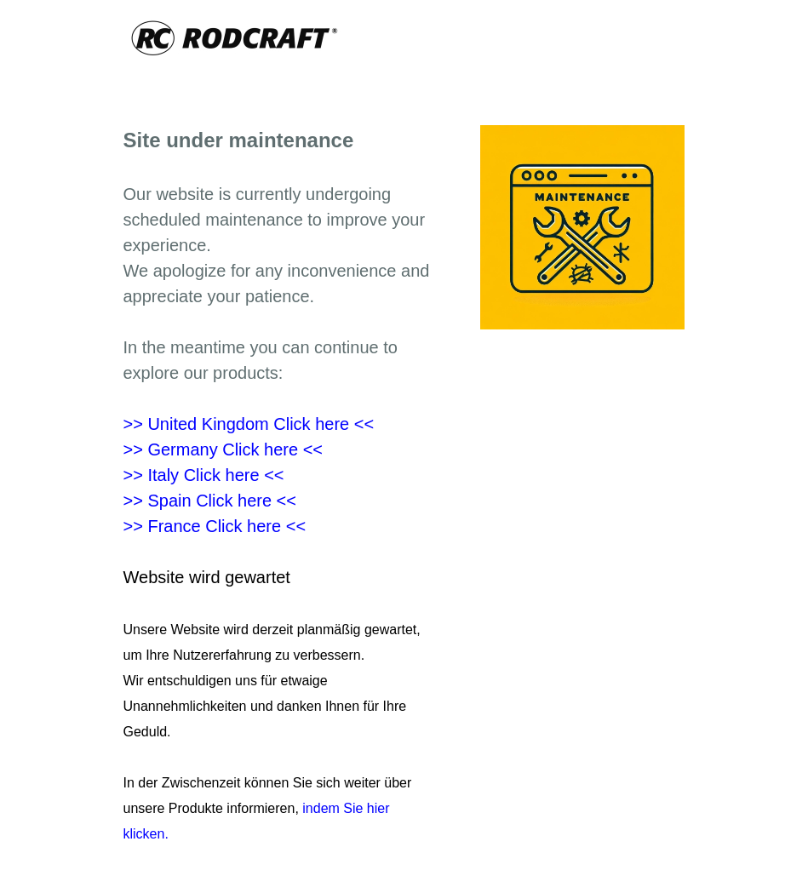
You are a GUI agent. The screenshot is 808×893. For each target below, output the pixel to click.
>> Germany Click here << (223, 449)
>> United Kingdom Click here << (249, 424)
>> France (215, 526)
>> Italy (203, 475)
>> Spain (209, 500)
